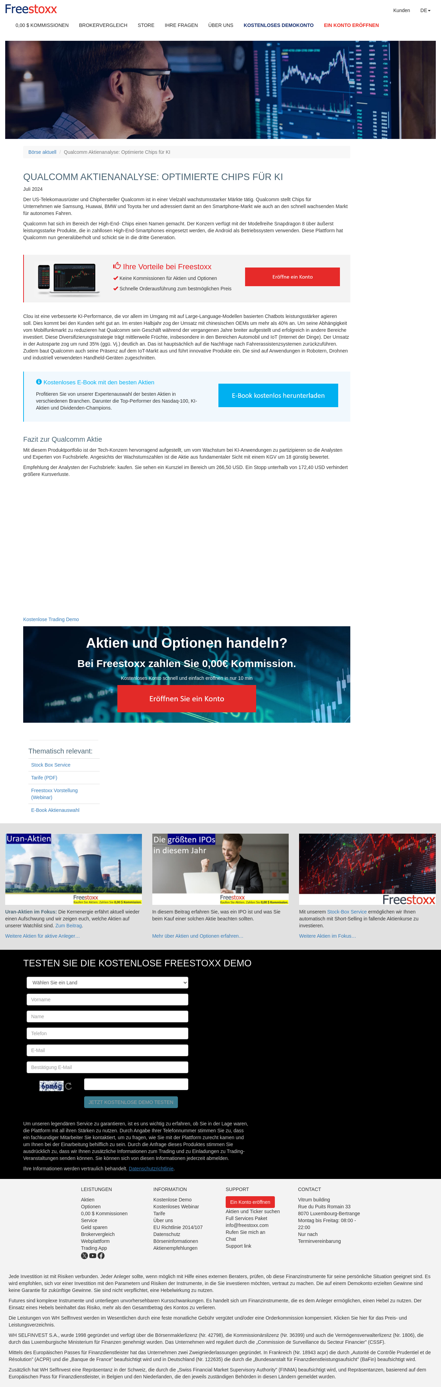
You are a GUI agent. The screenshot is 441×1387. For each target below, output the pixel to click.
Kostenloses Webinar (176, 1206)
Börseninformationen (175, 1241)
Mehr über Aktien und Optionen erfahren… (198, 936)
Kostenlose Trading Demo (51, 619)
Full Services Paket (246, 1218)
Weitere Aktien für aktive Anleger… (42, 936)
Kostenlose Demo (172, 1199)
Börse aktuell (42, 152)
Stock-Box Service (347, 912)
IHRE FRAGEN (181, 25)
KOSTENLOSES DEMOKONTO (279, 25)
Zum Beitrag (68, 925)
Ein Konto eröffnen (250, 1202)
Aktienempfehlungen (175, 1248)
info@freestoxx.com (247, 1225)
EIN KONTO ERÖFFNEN (351, 25)
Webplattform (95, 1241)
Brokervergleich (98, 1234)
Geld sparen (94, 1227)
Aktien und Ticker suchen (253, 1211)
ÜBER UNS (220, 25)
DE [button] (426, 10)
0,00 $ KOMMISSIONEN (42, 25)
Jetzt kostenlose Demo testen (131, 1102)
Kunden (401, 10)
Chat (231, 1239)
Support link (238, 1246)
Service (89, 1220)
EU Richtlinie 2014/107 (177, 1227)
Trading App (94, 1248)
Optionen (91, 1206)
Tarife (159, 1213)
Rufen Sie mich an (245, 1232)
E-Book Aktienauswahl (55, 810)
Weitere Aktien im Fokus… (327, 936)
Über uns (163, 1220)
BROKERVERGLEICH (103, 25)
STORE (146, 25)
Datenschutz (166, 1234)
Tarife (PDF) (44, 777)
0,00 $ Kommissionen (104, 1213)
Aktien (87, 1199)
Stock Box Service (51, 765)
